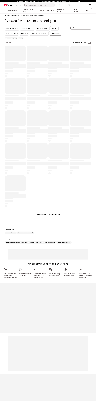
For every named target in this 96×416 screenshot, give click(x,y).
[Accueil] (5, 15)
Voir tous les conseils (63, 242)
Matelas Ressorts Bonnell (25, 233)
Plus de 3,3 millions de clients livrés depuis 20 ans (40, 275)
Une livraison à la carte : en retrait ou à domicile (85, 275)
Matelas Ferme (10, 233)
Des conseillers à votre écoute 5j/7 (55, 274)
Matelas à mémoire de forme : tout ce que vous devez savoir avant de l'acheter (30, 242)
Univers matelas (15, 15)
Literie (8, 15)
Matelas (23, 15)
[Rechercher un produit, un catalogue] (26, 5)
